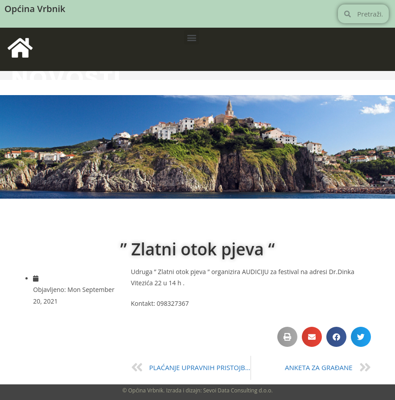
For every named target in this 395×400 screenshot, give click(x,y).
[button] (191, 37)
